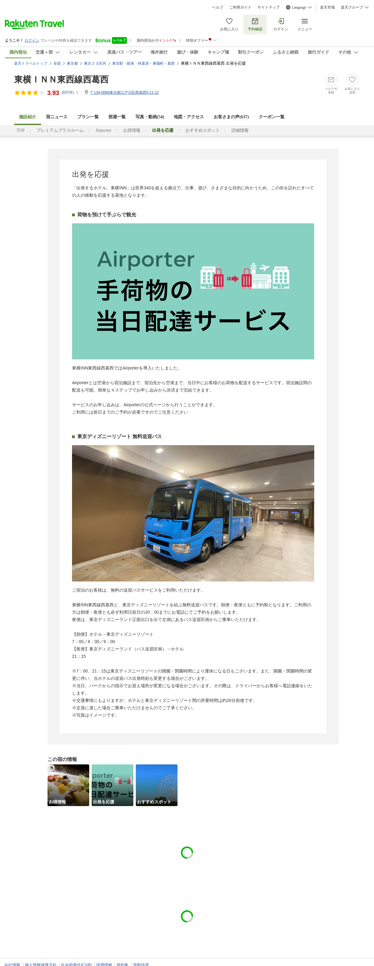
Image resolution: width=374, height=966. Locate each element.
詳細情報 (240, 130)
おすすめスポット (202, 130)
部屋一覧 (117, 117)
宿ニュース (56, 117)
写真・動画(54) (149, 117)
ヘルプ (217, 7)
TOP (21, 130)
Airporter (103, 130)
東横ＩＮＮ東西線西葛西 (61, 79)
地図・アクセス (189, 117)
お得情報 (131, 130)
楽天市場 (327, 7)
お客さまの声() (231, 117)
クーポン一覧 (271, 117)
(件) (70, 92)
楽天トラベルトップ (30, 63)
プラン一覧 (88, 117)
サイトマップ (269, 7)
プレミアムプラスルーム (60, 130)
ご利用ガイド (240, 7)
